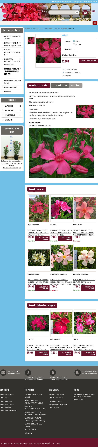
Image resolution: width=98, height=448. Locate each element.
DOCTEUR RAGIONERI (58, 274)
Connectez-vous (66, 2)
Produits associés (36, 189)
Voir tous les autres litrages (12, 168)
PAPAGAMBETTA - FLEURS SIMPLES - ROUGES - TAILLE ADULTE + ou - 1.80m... (38, 232)
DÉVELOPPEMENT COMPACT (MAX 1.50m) (12, 44)
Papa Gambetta (33, 225)
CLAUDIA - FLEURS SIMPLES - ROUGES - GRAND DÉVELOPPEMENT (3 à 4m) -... (38, 347)
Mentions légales (7, 443)
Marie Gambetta (33, 274)
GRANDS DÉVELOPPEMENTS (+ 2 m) (12, 52)
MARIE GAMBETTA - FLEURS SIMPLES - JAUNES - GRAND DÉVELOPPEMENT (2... (38, 282)
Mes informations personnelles (7, 406)
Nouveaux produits (57, 394)
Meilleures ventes (56, 398)
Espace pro (8, 120)
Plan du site (54, 408)
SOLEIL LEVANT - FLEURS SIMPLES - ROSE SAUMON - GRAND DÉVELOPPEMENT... (83, 232)
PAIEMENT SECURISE (58, 378)
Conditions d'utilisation (58, 404)
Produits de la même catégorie (42, 305)
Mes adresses (6, 401)
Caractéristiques (59, 85)
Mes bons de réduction (9, 410)
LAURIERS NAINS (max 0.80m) (12, 82)
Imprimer (68, 75)
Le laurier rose (10, 115)
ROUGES (7, 91)
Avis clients (76, 85)
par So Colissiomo (89, 373)
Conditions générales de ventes (27, 443)
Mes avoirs (5, 398)
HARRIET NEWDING (80, 274)
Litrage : (68, 41)
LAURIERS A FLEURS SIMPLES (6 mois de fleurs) (11, 71)
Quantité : (68, 49)
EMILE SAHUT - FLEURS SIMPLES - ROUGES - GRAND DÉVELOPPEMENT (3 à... (61, 347)
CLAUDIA (30, 340)
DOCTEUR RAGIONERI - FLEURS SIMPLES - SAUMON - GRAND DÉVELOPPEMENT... (61, 282)
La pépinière (9, 106)
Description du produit (38, 85)
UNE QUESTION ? (15, 371)
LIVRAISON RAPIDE (89, 371)
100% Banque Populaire (59, 380)
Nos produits (9, 111)
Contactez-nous (14, 373)
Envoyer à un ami (71, 69)
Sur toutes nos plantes (34, 380)
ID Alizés (57, 443)
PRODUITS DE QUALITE (34, 378)
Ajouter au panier (43, 238)
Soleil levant (77, 225)
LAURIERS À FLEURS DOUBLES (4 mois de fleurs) (12, 61)
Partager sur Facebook (73, 72)
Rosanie (53, 225)
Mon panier (78, 2)
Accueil (27, 28)
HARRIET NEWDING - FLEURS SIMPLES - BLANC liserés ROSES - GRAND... (84, 282)
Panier (92, 11)
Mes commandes (7, 394)
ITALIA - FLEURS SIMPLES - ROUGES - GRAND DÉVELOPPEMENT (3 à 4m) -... (84, 347)
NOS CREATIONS (10, 87)
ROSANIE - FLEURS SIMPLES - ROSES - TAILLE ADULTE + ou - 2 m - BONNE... (61, 232)
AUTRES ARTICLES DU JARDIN (12, 37)
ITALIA (76, 340)
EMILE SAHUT (55, 340)
